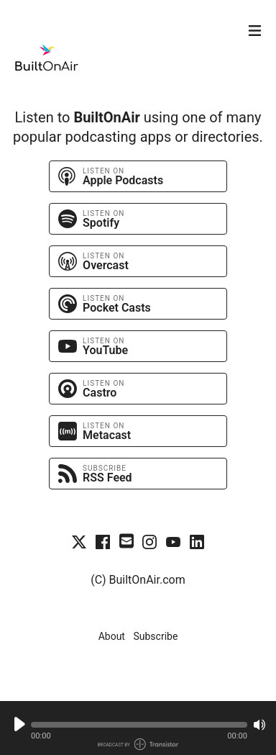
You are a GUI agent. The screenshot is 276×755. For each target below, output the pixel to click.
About (111, 636)
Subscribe (155, 636)
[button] (139, 725)
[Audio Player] (138, 728)
